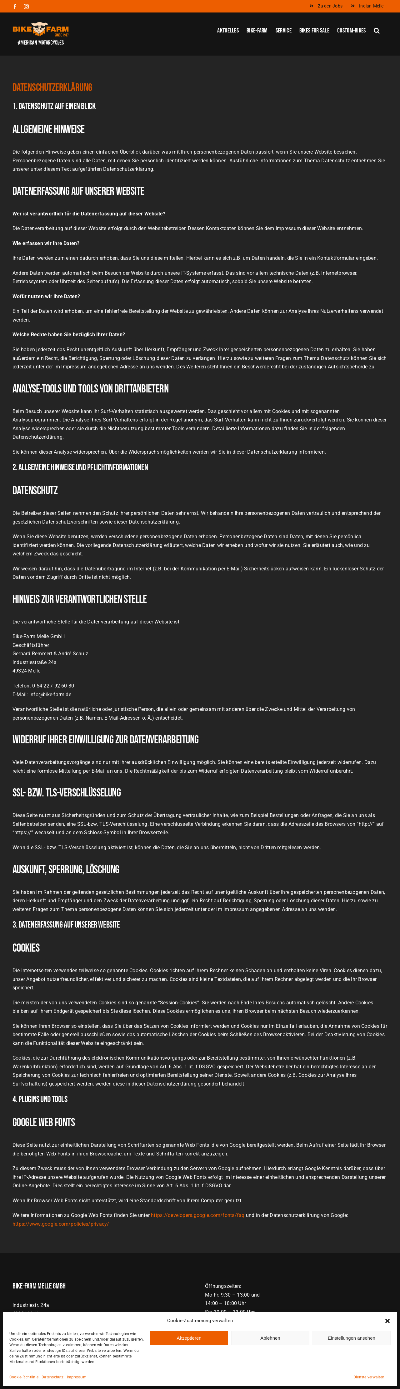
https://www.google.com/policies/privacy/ (60, 1224)
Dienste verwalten (368, 1377)
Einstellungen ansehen (351, 1338)
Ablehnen (270, 1338)
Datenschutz (53, 1377)
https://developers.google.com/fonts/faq (197, 1215)
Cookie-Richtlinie (23, 1377)
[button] (387, 1321)
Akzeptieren (189, 1338)
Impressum (77, 1377)
